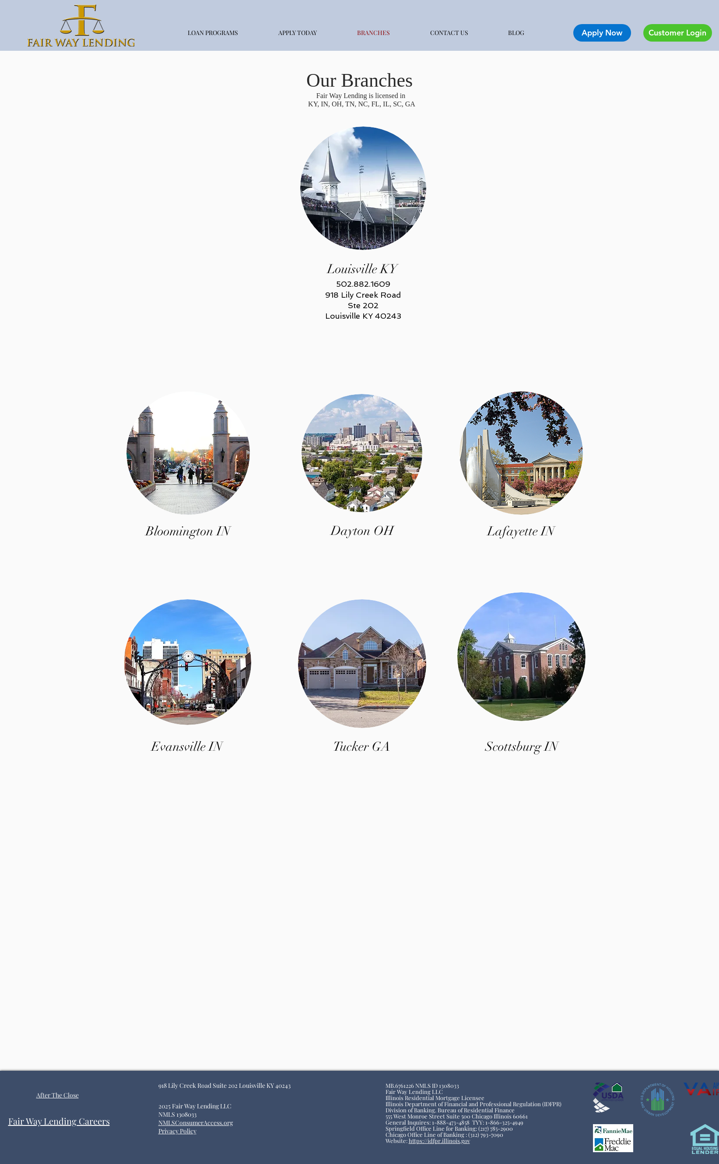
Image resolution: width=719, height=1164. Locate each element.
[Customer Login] (677, 33)
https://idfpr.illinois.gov (439, 1140)
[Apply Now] (602, 33)
